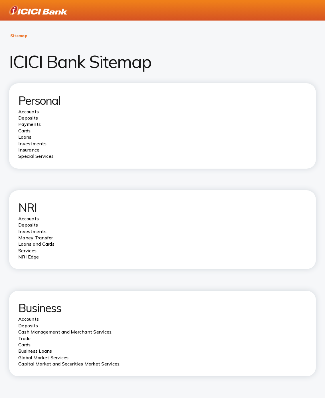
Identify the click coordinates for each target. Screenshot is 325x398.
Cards (24, 345)
